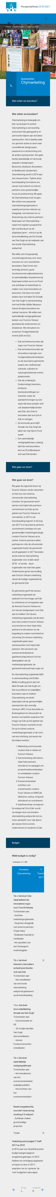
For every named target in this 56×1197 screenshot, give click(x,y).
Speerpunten (19, 27)
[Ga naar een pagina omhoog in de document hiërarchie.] (11, 84)
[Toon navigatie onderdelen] (46, 18)
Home (8, 27)
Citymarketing (32, 27)
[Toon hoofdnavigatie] (9, 23)
